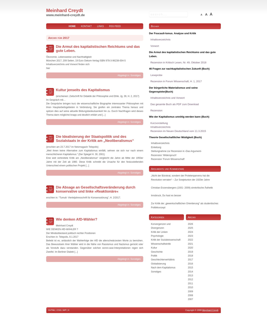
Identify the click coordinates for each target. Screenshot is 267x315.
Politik (154, 255)
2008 (190, 295)
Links (100, 26)
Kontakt (86, 26)
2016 (190, 263)
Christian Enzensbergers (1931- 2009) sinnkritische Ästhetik (182, 187)
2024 (190, 232)
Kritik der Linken (159, 232)
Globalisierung (158, 263)
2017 (190, 259)
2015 (190, 267)
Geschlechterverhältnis (163, 259)
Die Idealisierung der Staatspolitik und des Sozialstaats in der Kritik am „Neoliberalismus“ (95, 139)
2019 (190, 251)
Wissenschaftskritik (161, 244)
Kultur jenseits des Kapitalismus (83, 90)
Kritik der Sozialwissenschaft (165, 239)
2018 (190, 255)
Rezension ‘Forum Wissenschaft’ (168, 159)
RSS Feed (115, 26)
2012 (190, 279)
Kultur (154, 247)
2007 (190, 299)
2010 (190, 287)
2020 (190, 247)
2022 (190, 239)
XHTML (51, 310)
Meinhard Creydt (64, 10)
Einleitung (156, 147)
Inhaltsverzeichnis (160, 143)
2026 (190, 224)
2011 (190, 283)
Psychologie (157, 236)
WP (64, 310)
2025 (190, 228)
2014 (190, 271)
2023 (190, 236)
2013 (190, 275)
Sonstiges (135, 75)
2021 (190, 244)
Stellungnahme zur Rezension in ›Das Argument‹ (176, 151)
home (72, 26)
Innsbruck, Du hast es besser (166, 195)
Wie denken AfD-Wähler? (76, 219)
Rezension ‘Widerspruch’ (164, 155)
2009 (190, 291)
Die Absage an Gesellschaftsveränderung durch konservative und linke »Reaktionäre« (95, 189)
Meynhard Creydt (210, 310)
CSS (59, 310)
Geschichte (157, 251)
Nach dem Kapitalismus (163, 267)
